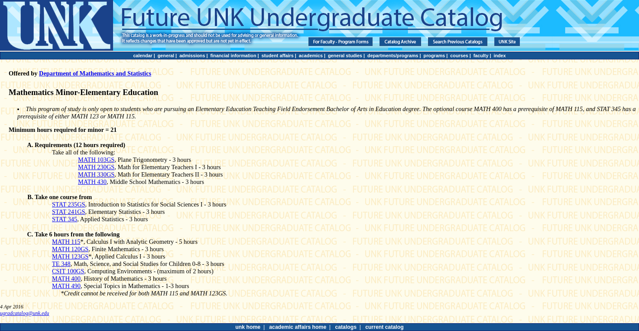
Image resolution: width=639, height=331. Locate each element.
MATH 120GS (70, 249)
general (166, 55)
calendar (142, 55)
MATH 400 (66, 278)
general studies (345, 55)
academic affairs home (297, 327)
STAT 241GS (68, 211)
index (499, 55)
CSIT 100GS (68, 271)
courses (459, 55)
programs (434, 55)
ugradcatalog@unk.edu (24, 313)
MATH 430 (92, 181)
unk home (247, 327)
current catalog (384, 327)
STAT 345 (64, 219)
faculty (481, 55)
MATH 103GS (96, 159)
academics (311, 55)
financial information (233, 55)
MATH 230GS (96, 167)
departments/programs (392, 55)
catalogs (346, 327)
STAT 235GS (68, 204)
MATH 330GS (96, 174)
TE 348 (61, 263)
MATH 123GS (70, 256)
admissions (192, 55)
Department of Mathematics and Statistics (95, 73)
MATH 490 (66, 285)
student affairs (278, 55)
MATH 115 (66, 241)
